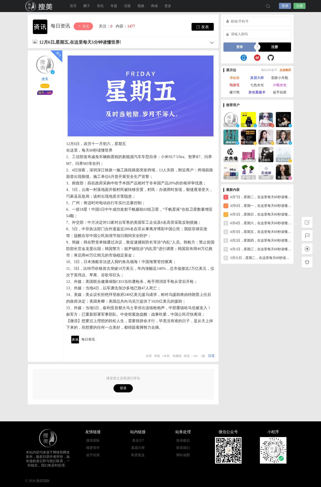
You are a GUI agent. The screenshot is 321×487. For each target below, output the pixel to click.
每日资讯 (61, 25)
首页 (73, 6)
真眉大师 (257, 78)
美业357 (138, 440)
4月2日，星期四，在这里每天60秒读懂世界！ (257, 240)
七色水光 (257, 85)
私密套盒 (138, 455)
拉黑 (149, 356)
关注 (83, 26)
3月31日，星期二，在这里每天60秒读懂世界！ (257, 258)
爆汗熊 (234, 92)
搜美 (45, 79)
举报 (157, 356)
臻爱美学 (93, 448)
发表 (202, 27)
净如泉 (234, 78)
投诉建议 (183, 440)
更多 (167, 6)
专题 (113, 6)
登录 (285, 6)
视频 (140, 6)
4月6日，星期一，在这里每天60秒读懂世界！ (257, 205)
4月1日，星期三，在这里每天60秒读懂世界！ (257, 249)
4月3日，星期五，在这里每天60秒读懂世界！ (257, 232)
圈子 (86, 6)
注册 (299, 6)
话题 (127, 6)
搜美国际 (40, 6)
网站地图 (183, 455)
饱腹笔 (234, 85)
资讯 (100, 6)
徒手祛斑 (279, 92)
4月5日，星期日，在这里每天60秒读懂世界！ (257, 214)
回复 (211, 356)
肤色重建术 (257, 92)
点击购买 (285, 70)
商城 (154, 6)
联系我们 (183, 448)
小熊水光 (279, 85)
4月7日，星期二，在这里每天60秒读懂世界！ (257, 197)
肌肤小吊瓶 (279, 78)
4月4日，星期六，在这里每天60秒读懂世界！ (257, 223)
